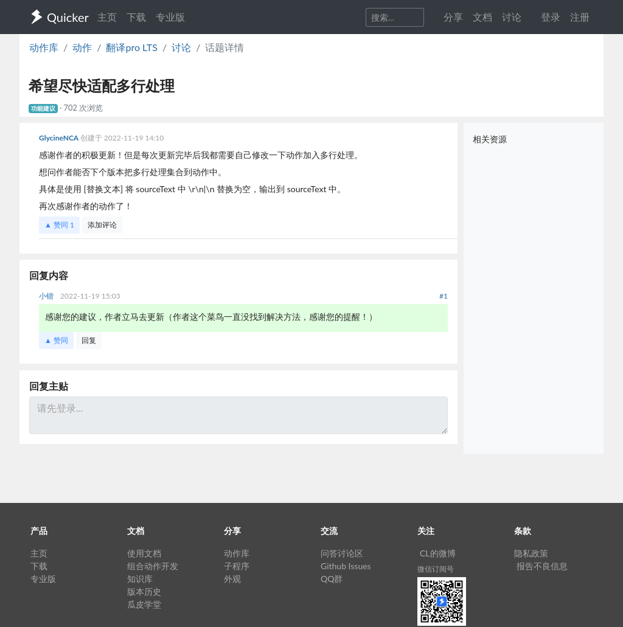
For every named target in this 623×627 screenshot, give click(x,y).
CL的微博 (438, 553)
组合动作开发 (152, 566)
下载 (136, 17)
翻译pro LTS (131, 47)
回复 (89, 340)
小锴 (47, 295)
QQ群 (332, 578)
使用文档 (144, 553)
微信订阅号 (435, 568)
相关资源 (490, 139)
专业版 (170, 17)
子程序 (236, 566)
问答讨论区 (342, 553)
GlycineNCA (59, 137)
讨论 (181, 47)
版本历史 (144, 591)
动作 (82, 47)
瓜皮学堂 (144, 604)
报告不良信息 (542, 566)
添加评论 (102, 224)
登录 (550, 17)
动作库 (43, 47)
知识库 (140, 578)
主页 (107, 17)
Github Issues (346, 566)
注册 (580, 17)
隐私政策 (531, 553)
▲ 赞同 (59, 224)
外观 (232, 578)
